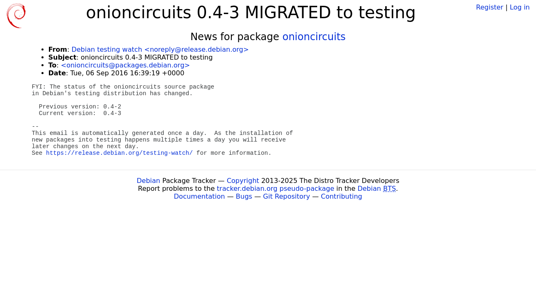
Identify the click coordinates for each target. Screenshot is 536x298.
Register (489, 7)
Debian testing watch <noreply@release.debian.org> (160, 49)
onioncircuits (314, 37)
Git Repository (286, 196)
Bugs (244, 196)
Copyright (243, 181)
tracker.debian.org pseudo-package (275, 188)
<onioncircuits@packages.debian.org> (125, 65)
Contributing (341, 196)
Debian (148, 181)
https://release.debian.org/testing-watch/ (119, 153)
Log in (520, 7)
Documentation (199, 196)
